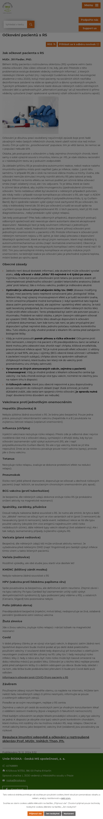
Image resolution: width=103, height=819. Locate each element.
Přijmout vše (35, 813)
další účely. (66, 798)
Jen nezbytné (53, 813)
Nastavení (69, 813)
